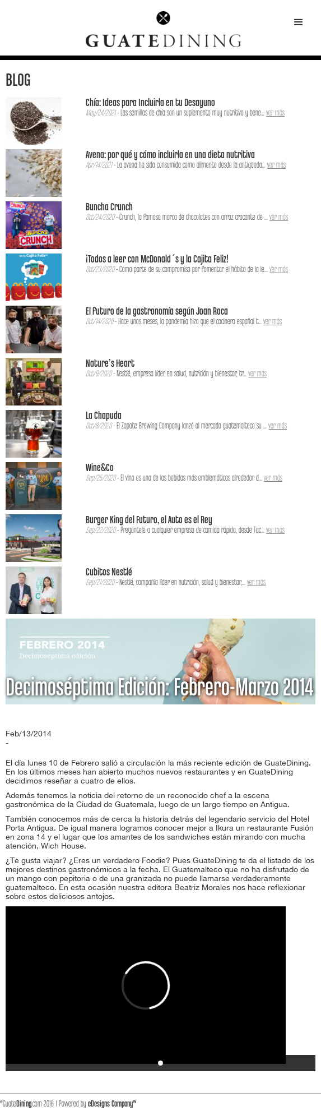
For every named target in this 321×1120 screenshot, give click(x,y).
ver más (275, 113)
